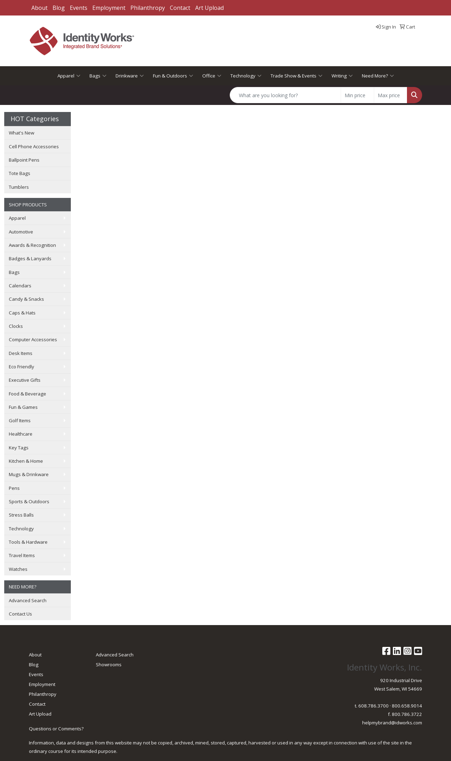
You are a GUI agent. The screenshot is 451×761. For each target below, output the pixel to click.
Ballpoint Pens (24, 160)
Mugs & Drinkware (29, 474)
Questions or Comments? (56, 728)
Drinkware (130, 75)
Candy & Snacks (26, 299)
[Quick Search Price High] (390, 95)
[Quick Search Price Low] (357, 95)
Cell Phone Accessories (34, 146)
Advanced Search (28, 600)
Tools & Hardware (28, 542)
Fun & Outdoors (173, 75)
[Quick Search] (285, 95)
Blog (58, 8)
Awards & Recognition (32, 245)
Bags (97, 75)
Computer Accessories (33, 339)
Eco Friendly (21, 366)
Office (211, 75)
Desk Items (20, 353)
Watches (18, 569)
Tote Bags (19, 173)
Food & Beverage (27, 394)
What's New (21, 133)
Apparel (68, 75)
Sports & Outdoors (29, 501)
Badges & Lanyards (30, 258)
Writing (342, 75)
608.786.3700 (373, 706)
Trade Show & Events (296, 75)
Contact (180, 8)
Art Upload (209, 8)
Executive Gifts (25, 380)
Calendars (20, 285)
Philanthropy (147, 8)
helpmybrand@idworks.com (392, 722)
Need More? (378, 75)
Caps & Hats (22, 313)
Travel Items (22, 555)
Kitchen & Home (26, 461)
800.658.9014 (407, 706)
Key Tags (19, 447)
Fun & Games (23, 407)
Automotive (21, 232)
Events (78, 8)
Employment (108, 8)
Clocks (16, 326)
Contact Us (20, 614)
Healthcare (20, 434)
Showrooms (109, 664)
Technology (245, 75)
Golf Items (20, 420)
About (39, 8)
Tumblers (19, 187)
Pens (14, 488)
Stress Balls (21, 515)
